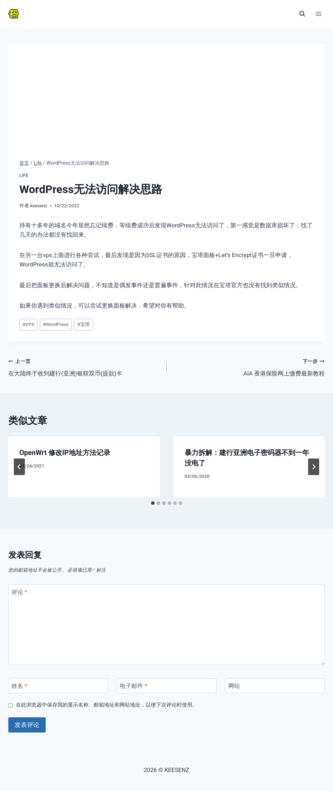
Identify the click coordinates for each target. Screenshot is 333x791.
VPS (28, 324)
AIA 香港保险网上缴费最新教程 (249, 366)
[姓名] (58, 685)
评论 (19, 592)
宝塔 (83, 324)
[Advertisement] (166, 107)
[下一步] (313, 466)
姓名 (19, 685)
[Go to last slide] (19, 466)
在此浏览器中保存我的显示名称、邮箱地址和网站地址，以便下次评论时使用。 (106, 705)
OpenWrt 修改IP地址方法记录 (64, 452)
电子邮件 (133, 685)
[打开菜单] (318, 13)
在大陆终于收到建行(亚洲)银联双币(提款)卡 (84, 366)
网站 (234, 685)
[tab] (153, 503)
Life (23, 175)
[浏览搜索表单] (302, 14)
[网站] (275, 685)
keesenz (38, 205)
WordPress (55, 324)
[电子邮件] (166, 685)
